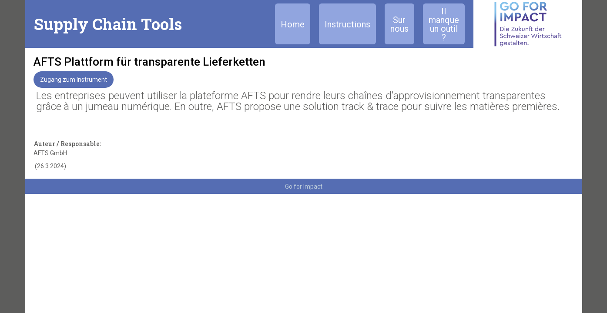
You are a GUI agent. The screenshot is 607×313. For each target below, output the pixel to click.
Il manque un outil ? (444, 24)
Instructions (347, 24)
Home (293, 24)
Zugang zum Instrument (73, 79)
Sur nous (399, 24)
